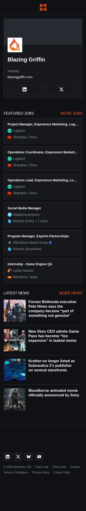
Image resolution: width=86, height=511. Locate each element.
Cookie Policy (61, 472)
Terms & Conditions (16, 472)
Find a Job (42, 467)
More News (70, 293)
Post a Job (59, 467)
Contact (75, 467)
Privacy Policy (40, 472)
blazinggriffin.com (20, 77)
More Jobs (71, 113)
